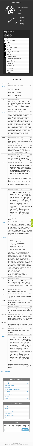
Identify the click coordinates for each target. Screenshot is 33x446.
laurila (3, 86)
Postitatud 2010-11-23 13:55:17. (15, 237)
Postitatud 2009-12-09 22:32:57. (15, 145)
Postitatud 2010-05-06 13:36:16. (15, 189)
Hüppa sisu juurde (16, 2)
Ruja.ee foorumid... (16, 404)
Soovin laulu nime (9, 385)
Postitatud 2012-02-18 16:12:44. (15, 306)
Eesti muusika (8, 410)
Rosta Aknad (8, 398)
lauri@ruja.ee (16, 443)
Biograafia (20, 6)
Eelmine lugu (5, 35)
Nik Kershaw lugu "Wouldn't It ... (13, 389)
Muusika (7, 396)
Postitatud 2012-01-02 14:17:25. (15, 278)
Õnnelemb (7, 391)
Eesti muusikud (8, 413)
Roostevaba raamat (23, 7)
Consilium (7, 387)
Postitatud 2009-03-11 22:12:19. (15, 99)
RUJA (10, 10)
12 (27, 383)
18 (27, 391)
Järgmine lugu (11, 35)
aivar (3, 222)
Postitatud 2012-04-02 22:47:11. (15, 314)
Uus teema (7, 371)
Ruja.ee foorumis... (16, 379)
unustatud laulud (9, 395)
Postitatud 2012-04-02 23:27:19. (15, 322)
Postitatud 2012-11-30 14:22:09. (15, 328)
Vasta (2, 371)
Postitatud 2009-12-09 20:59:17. (15, 111)
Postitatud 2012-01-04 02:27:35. (15, 289)
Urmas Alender (13, 21)
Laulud (19, 10)
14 (27, 398)
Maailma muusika (9, 415)
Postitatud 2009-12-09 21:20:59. (15, 137)
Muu (6, 417)
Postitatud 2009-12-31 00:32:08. (15, 162)
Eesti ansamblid (9, 411)
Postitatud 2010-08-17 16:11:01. (15, 221)
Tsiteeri (30, 85)
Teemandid (7, 393)
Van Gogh (7, 382)
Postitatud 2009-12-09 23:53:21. (15, 154)
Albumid (20, 12)
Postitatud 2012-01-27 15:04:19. (15, 294)
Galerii (19, 13)
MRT (3, 112)
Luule (21, 19)
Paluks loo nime (9, 383)
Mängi (8, 35)
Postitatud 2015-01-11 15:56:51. (15, 334)
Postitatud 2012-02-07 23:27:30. (15, 300)
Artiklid (19, 9)
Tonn (3, 307)
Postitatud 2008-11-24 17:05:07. (15, 85)
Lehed (6, 408)
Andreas (3, 237)
